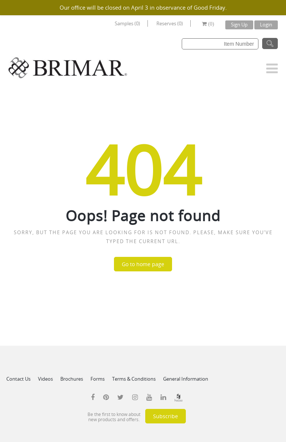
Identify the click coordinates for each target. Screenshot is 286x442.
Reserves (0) (169, 23)
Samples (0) (127, 23)
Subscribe (165, 416)
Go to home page (143, 264)
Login (266, 24)
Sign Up (239, 24)
